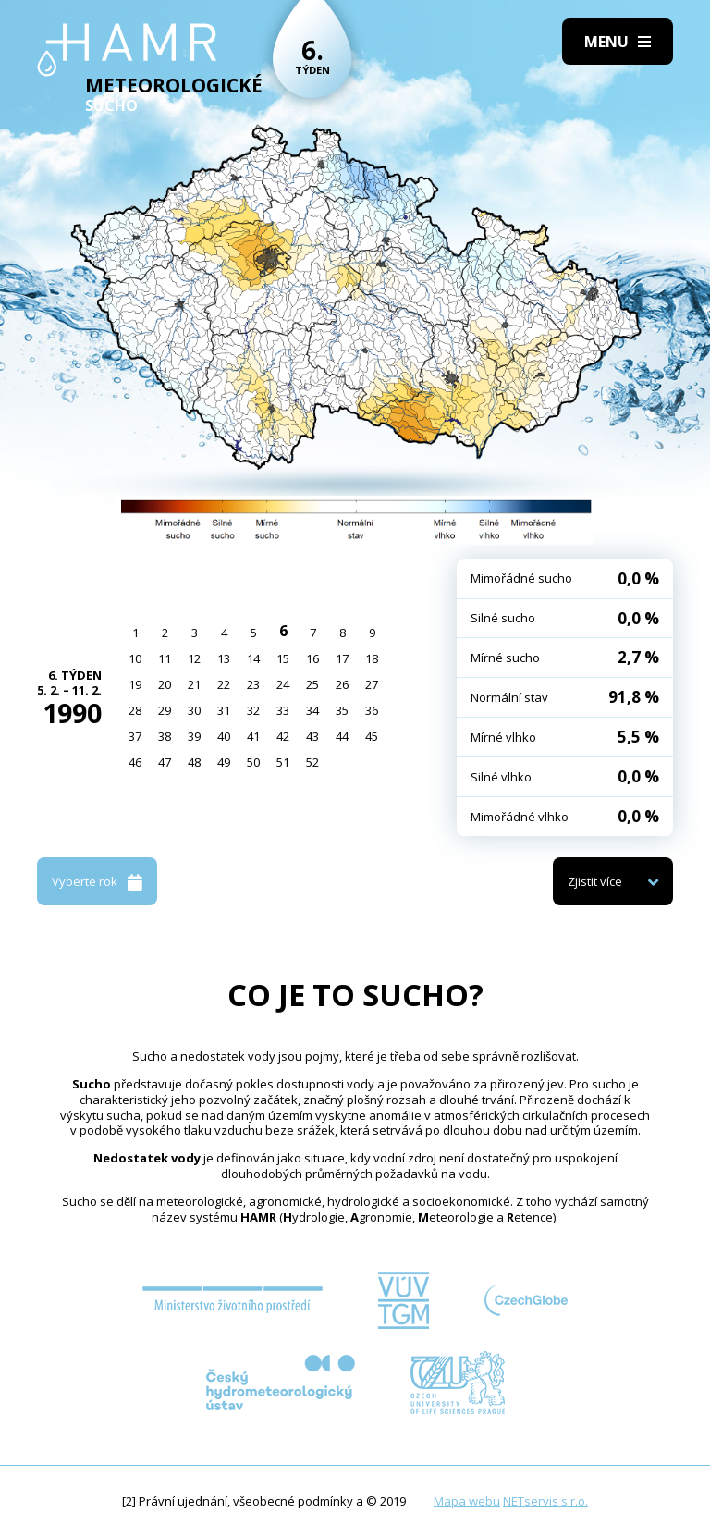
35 (342, 710)
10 (135, 658)
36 (371, 710)
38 (164, 736)
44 (342, 736)
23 (253, 684)
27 (371, 684)
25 (312, 684)
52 (312, 762)
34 (312, 710)
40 (223, 736)
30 (194, 710)
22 (223, 684)
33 (282, 710)
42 (282, 736)
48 (194, 762)
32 (253, 710)
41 (253, 736)
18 (371, 658)
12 (194, 658)
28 (135, 710)
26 (342, 684)
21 (194, 684)
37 (135, 736)
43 (312, 736)
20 (164, 684)
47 (164, 762)
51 (282, 762)
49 (223, 762)
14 (253, 658)
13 (223, 658)
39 (194, 736)
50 (253, 762)
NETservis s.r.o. (545, 1501)
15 (282, 658)
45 (371, 736)
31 (223, 710)
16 (312, 658)
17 (342, 658)
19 (135, 684)
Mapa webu (467, 1501)
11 (164, 658)
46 (135, 762)
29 (164, 710)
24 (282, 684)
